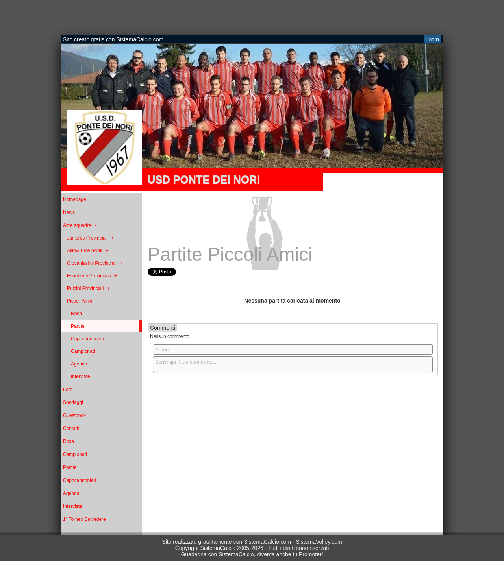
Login (432, 39)
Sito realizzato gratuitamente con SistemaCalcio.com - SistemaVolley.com (252, 542)
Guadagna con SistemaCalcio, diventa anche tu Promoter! (252, 554)
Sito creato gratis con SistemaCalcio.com (113, 39)
